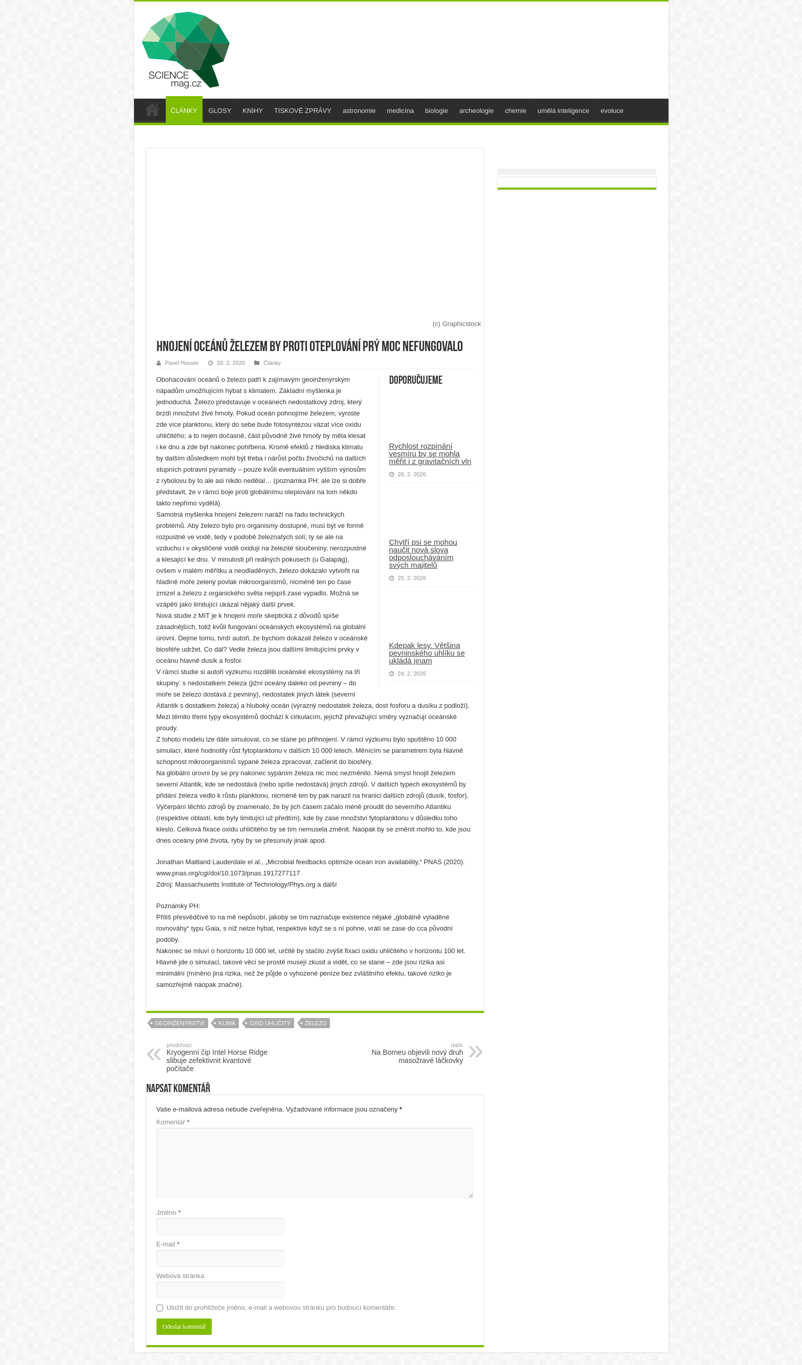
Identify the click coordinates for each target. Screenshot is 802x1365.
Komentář (173, 1122)
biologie (436, 110)
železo (316, 1023)
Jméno (169, 1212)
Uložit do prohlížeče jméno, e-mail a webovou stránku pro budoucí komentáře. (281, 1307)
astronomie (359, 110)
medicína (400, 110)
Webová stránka (181, 1276)
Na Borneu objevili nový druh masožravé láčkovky (411, 1053)
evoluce (611, 110)
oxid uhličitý (270, 1023)
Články (272, 363)
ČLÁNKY (184, 110)
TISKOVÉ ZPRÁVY (302, 110)
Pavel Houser (182, 363)
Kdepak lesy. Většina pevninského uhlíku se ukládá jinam (427, 653)
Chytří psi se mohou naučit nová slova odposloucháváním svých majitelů (423, 553)
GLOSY (220, 110)
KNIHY (252, 110)
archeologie (476, 110)
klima (226, 1023)
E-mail (168, 1244)
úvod (152, 109)
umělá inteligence (563, 110)
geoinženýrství (180, 1023)
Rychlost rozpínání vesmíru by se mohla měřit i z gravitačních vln (430, 454)
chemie (515, 110)
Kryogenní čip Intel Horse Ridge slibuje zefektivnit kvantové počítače (219, 1057)
